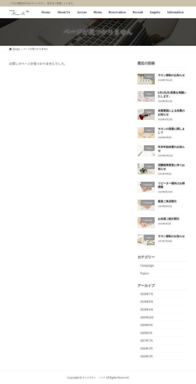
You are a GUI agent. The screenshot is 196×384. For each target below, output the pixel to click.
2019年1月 (146, 333)
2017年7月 (146, 340)
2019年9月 (146, 325)
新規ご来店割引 (167, 201)
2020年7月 (146, 294)
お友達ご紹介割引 (168, 218)
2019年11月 (147, 317)
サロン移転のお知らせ (171, 75)
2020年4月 (146, 309)
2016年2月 (146, 356)
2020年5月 (146, 301)
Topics (144, 273)
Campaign (147, 265)
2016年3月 (146, 348)
